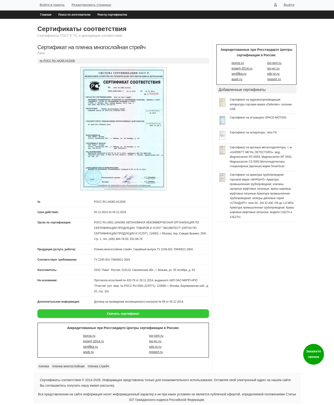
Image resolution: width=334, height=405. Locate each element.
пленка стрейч (98, 366)
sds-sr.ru (155, 347)
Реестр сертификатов (112, 14)
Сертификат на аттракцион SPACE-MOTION (258, 117)
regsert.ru (156, 352)
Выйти (289, 5)
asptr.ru (88, 352)
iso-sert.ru (156, 336)
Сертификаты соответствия (81, 28)
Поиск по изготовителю (74, 14)
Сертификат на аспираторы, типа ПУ (253, 132)
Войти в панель (52, 5)
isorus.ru (89, 336)
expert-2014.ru (93, 341)
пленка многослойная (68, 366)
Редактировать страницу (91, 5)
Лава (41, 53)
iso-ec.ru (155, 341)
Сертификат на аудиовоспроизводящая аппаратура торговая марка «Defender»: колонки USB (261, 104)
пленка (44, 366)
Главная (45, 14)
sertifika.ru (90, 347)
